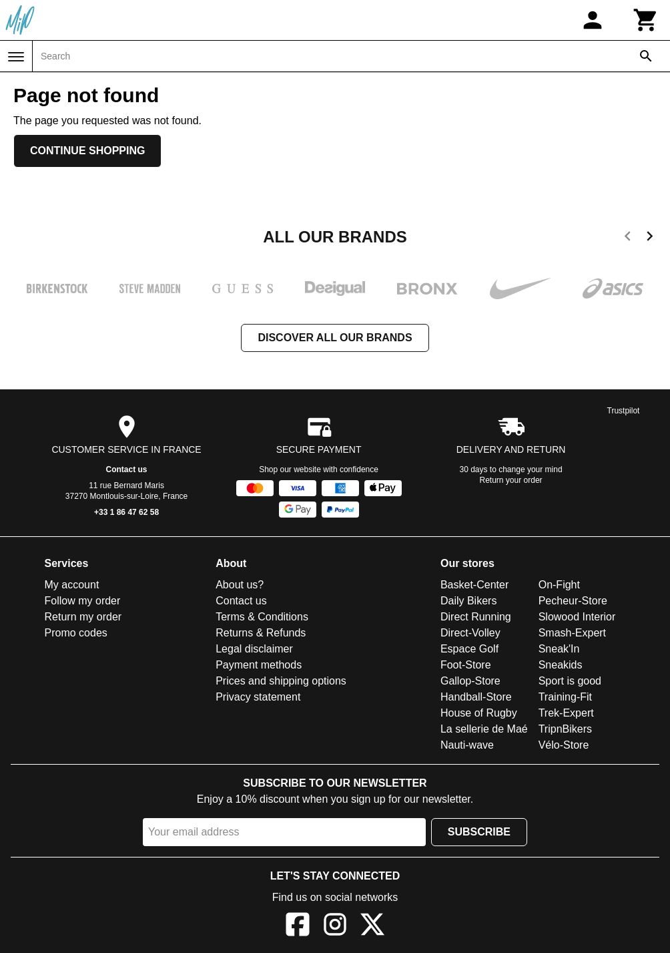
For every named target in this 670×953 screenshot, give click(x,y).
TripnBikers (565, 729)
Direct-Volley (470, 632)
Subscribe (479, 831)
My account (72, 584)
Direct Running (475, 616)
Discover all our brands (335, 337)
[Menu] (16, 57)
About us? (240, 584)
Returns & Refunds (261, 632)
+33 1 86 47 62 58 (126, 512)
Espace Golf (469, 648)
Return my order (83, 616)
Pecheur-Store (573, 600)
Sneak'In (559, 648)
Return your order (511, 480)
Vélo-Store (564, 745)
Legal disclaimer (254, 648)
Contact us (126, 469)
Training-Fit (565, 697)
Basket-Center (474, 584)
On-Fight (559, 584)
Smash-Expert (572, 632)
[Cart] (646, 20)
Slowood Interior (577, 616)
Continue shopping (87, 150)
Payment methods (259, 665)
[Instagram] (335, 926)
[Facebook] (297, 926)
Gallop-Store (470, 681)
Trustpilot (623, 410)
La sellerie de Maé (484, 729)
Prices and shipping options (281, 681)
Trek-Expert (566, 713)
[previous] (627, 238)
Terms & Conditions (262, 616)
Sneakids (561, 665)
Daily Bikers (468, 600)
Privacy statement (258, 697)
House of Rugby (478, 713)
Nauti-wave (467, 745)
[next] (649, 238)
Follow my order (83, 600)
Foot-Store (465, 665)
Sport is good (570, 681)
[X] (372, 926)
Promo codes (76, 632)
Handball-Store (476, 697)
